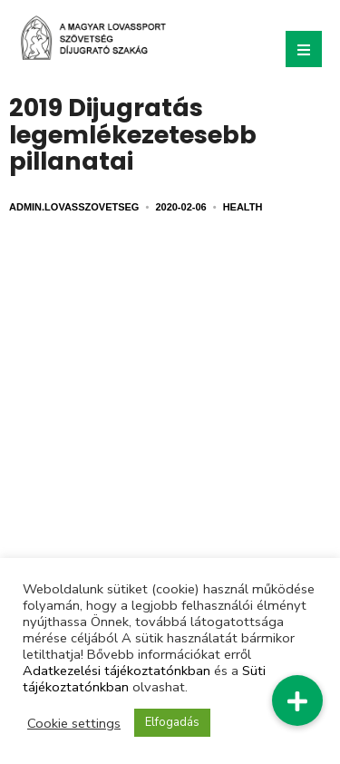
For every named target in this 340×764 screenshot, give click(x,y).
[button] (297, 700)
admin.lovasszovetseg (74, 206)
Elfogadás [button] (172, 722)
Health (243, 206)
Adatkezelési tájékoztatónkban (116, 670)
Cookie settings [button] (74, 723)
